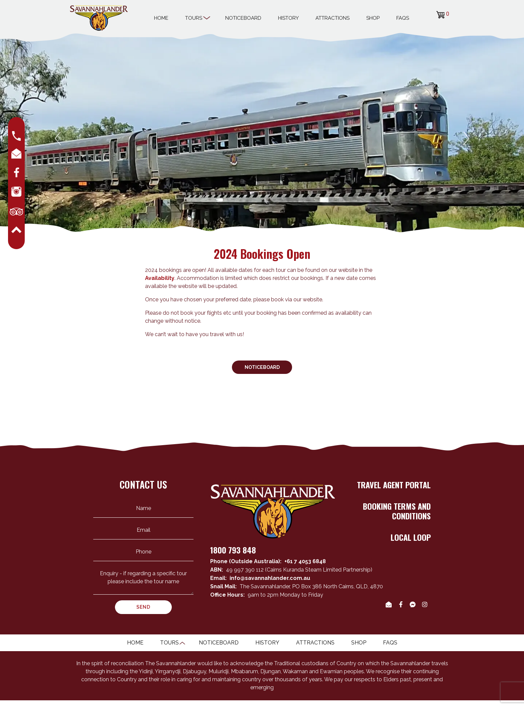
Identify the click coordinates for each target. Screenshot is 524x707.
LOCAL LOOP (411, 537)
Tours (197, 17)
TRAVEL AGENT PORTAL (394, 485)
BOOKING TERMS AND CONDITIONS (397, 511)
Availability (159, 278)
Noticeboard (243, 18)
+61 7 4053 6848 (305, 561)
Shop (373, 18)
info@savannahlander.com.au (270, 578)
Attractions (332, 18)
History (288, 18)
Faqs (402, 18)
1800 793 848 (233, 550)
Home (161, 18)
